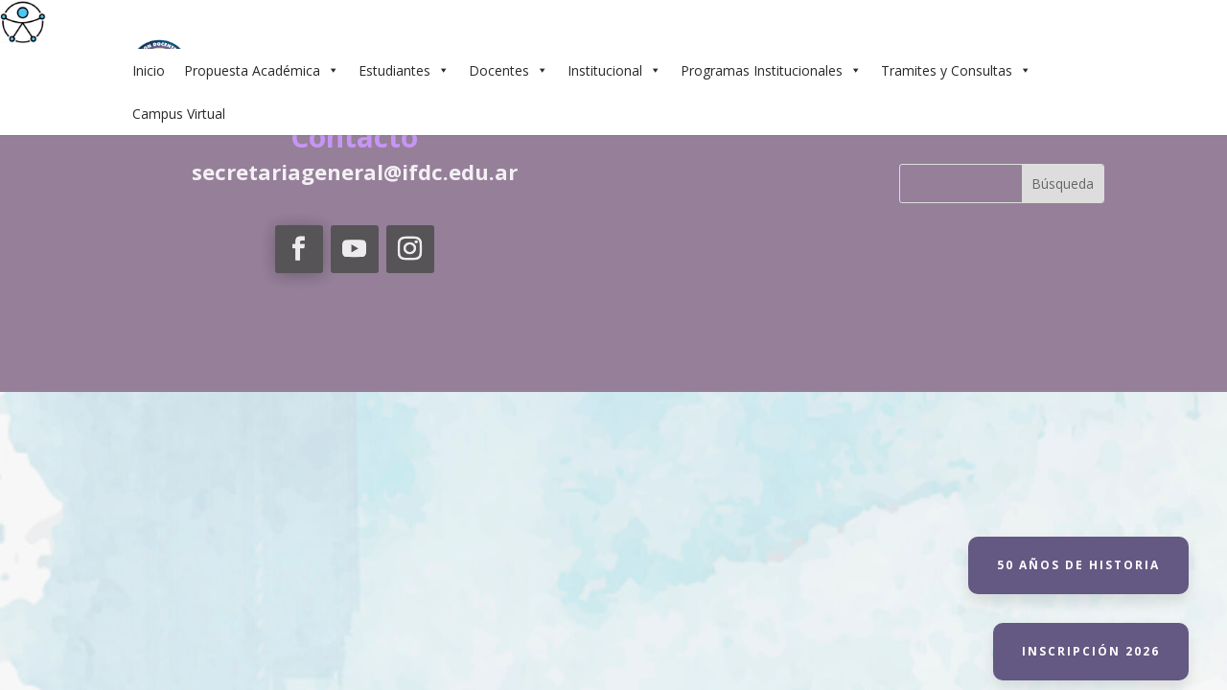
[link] (23, 23)
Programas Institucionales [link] (771, 70)
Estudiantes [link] (404, 70)
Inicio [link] (148, 70)
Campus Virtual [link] (178, 113)
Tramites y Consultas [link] (956, 70)
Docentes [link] (508, 70)
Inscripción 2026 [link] (1091, 651)
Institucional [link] (614, 70)
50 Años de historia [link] (1078, 565)
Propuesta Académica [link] (261, 70)
